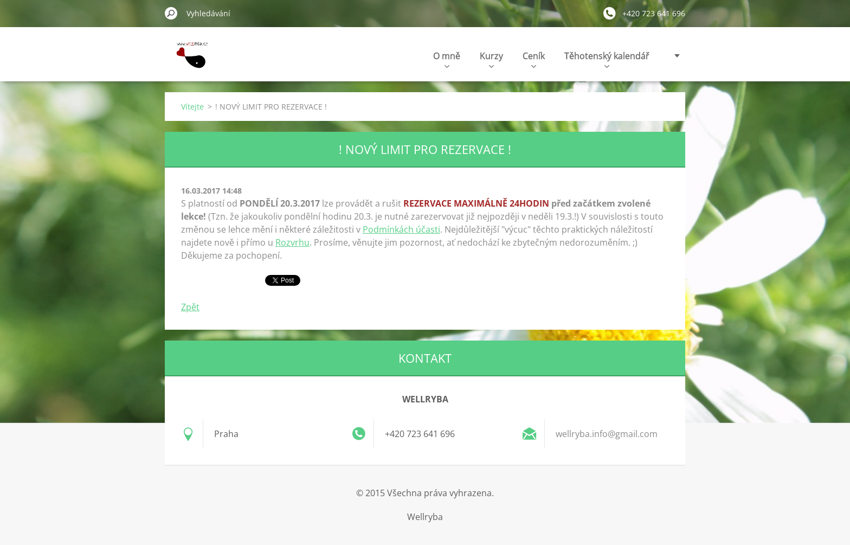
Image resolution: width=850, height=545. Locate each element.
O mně (447, 59)
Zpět (190, 307)
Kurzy (491, 59)
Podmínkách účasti (401, 229)
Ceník (533, 59)
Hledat (171, 13)
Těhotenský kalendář (607, 59)
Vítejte (192, 106)
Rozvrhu (292, 242)
